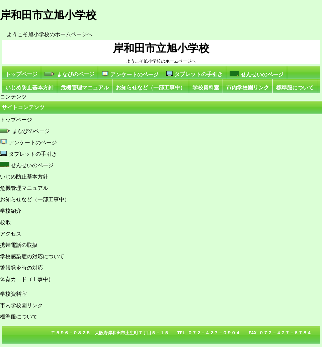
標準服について (295, 87)
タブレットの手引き (194, 74)
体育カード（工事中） (27, 279)
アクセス (10, 233)
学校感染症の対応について (32, 256)
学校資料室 (205, 87)
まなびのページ (69, 74)
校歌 (5, 222)
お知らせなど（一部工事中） (150, 87)
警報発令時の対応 (21, 268)
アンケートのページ (129, 74)
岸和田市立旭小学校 (161, 48)
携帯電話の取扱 (18, 245)
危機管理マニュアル (85, 87)
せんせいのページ (256, 74)
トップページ (21, 74)
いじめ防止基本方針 (29, 87)
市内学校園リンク (247, 87)
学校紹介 (10, 211)
